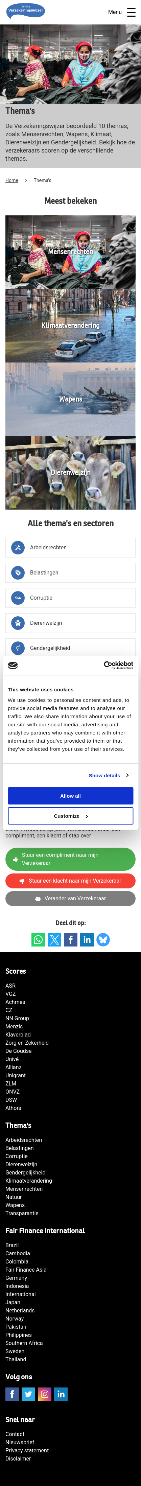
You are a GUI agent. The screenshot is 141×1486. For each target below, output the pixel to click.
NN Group (17, 1018)
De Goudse (18, 1051)
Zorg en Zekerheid (27, 1043)
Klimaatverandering (28, 1181)
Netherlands (20, 1310)
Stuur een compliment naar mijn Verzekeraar (56, 859)
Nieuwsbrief (19, 1442)
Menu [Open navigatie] (122, 12)
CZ (8, 1010)
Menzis (14, 1026)
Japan (12, 1302)
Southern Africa (24, 1343)
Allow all (70, 796)
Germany (16, 1278)
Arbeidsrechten (23, 1140)
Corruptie (16, 1156)
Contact (14, 1434)
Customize (71, 816)
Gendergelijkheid (25, 1172)
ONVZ (12, 1092)
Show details (104, 775)
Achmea (15, 1002)
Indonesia (17, 1286)
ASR (10, 986)
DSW (11, 1100)
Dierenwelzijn (21, 1164)
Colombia (16, 1261)
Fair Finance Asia (26, 1270)
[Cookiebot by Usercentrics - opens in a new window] (103, 665)
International (20, 1294)
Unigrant (15, 1075)
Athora (13, 1108)
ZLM (10, 1083)
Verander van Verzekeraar (70, 898)
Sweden (14, 1351)
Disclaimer (18, 1458)
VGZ (10, 994)
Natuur (13, 1197)
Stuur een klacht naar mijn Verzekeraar (70, 881)
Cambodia (17, 1253)
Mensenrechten (24, 1189)
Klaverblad (18, 1034)
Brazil (12, 1245)
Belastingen (19, 1148)
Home (11, 180)
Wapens (15, 1205)
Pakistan (15, 1327)
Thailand (15, 1359)
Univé (12, 1059)
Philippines (18, 1335)
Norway (14, 1318)
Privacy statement (27, 1450)
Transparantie (22, 1213)
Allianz (13, 1067)
